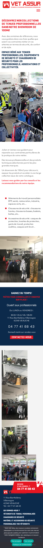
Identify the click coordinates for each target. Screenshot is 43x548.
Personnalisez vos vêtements (16, 524)
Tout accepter (16, 541)
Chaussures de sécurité (13, 517)
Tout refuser (28, 541)
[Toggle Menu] (38, 10)
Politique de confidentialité (22, 544)
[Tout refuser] (40, 536)
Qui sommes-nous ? (11, 510)
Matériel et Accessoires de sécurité (19, 521)
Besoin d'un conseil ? (29, 486)
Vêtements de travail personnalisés (19, 514)
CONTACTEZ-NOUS (21, 337)
